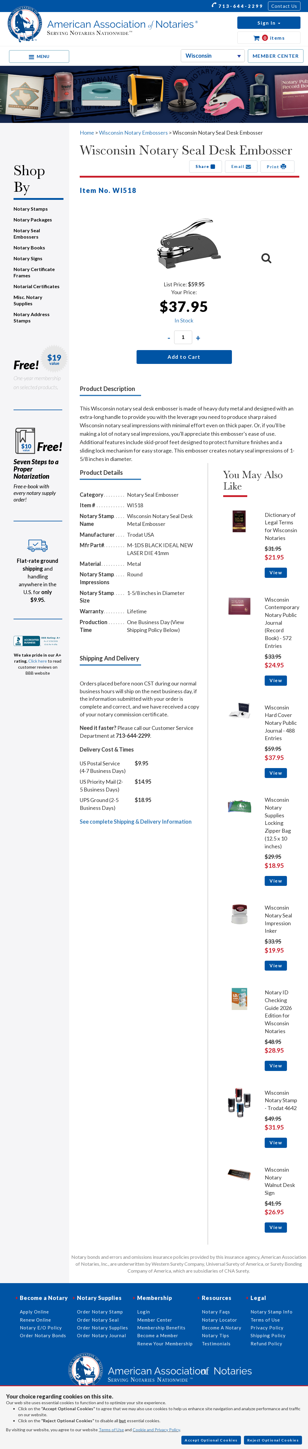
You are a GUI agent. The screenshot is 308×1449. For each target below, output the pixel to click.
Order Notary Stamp (100, 1311)
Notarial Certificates (37, 286)
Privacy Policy (267, 1327)
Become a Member (157, 1335)
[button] (268, 23)
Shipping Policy (268, 1335)
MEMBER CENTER (276, 56)
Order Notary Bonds (43, 1335)
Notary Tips (215, 1335)
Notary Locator (219, 1319)
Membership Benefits (161, 1327)
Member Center (154, 1319)
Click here (37, 660)
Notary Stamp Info (272, 1311)
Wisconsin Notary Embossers (133, 132)
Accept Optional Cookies (211, 1440)
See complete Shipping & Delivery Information (136, 821)
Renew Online (35, 1319)
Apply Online (34, 1311)
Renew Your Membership (165, 1343)
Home (87, 132)
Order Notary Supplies (102, 1327)
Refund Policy (266, 1343)
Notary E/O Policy (41, 1327)
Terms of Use (111, 1429)
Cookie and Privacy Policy (156, 1429)
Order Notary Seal (98, 1319)
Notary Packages (33, 219)
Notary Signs (28, 258)
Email (241, 166)
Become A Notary (222, 1327)
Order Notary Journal (101, 1335)
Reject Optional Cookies (273, 1440)
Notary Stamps (31, 209)
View (276, 572)
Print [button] (277, 166)
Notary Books (29, 247)
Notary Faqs (216, 1311)
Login (143, 1311)
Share (206, 166)
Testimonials (216, 1343)
